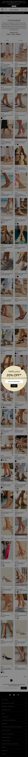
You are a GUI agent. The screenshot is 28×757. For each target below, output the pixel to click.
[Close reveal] (22, 368)
